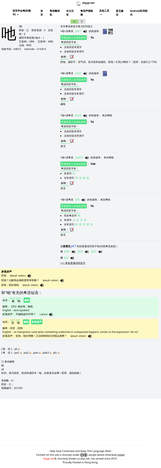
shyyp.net (48, 458)
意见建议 (119, 12)
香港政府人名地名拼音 (73, 37)
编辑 (26, 300)
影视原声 (37, 322)
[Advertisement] (28, 74)
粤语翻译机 (55, 12)
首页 (41, 12)
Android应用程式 (138, 12)
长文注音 (70, 12)
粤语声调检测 (86, 12)
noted (120, 455)
